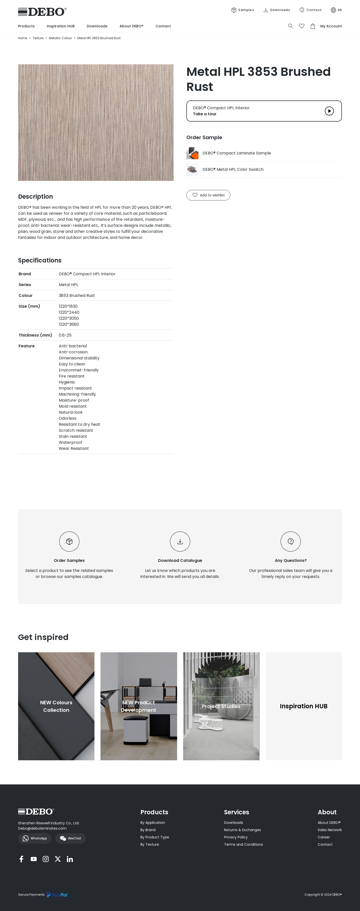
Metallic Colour (60, 38)
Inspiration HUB (61, 26)
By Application (152, 822)
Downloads (97, 26)
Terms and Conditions (243, 844)
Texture (38, 38)
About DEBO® (131, 26)
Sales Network (330, 829)
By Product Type (154, 837)
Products (26, 26)
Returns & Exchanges (242, 829)
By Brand (148, 829)
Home (22, 38)
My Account (331, 26)
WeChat (70, 838)
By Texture (149, 844)
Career (324, 837)
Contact (163, 26)
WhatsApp (35, 838)
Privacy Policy (236, 837)
